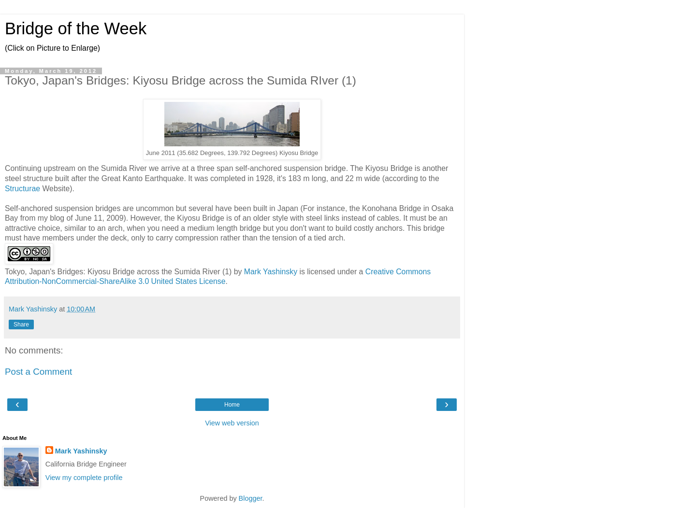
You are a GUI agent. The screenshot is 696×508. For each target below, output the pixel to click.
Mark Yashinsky (270, 272)
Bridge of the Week (75, 28)
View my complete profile (84, 477)
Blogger (250, 498)
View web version (232, 423)
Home (232, 404)
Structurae (22, 188)
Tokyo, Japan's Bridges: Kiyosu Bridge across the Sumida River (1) (118, 272)
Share (21, 324)
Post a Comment (38, 372)
